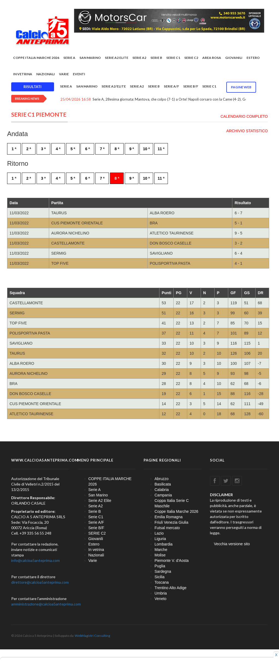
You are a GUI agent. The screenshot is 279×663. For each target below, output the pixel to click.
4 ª (58, 149)
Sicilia (160, 577)
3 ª (43, 149)
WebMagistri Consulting (92, 636)
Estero (253, 58)
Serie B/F (190, 86)
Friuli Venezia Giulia (171, 522)
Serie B (156, 58)
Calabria (162, 489)
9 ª (131, 149)
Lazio (159, 533)
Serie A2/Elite (114, 86)
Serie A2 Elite (116, 58)
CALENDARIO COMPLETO (244, 116)
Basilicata (163, 484)
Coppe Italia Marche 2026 (176, 511)
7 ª (102, 149)
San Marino (90, 58)
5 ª (72, 149)
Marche (161, 549)
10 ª (146, 149)
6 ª (87, 149)
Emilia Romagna (169, 517)
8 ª (117, 149)
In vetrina (22, 74)
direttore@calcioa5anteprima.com (40, 582)
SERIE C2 (191, 58)
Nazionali (45, 74)
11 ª (161, 149)
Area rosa (211, 58)
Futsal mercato (167, 528)
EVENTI (79, 74)
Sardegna (163, 571)
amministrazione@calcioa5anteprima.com (46, 604)
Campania (163, 495)
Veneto (161, 598)
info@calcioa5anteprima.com (35, 560)
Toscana (162, 582)
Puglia (160, 566)
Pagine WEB (241, 87)
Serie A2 (139, 58)
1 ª (14, 149)
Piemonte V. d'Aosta (172, 560)
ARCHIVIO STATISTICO (247, 131)
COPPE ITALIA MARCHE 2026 (36, 58)
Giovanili (233, 58)
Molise (160, 555)
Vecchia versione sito (232, 544)
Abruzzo (161, 479)
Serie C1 (173, 58)
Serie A (69, 58)
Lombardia (164, 544)
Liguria (160, 539)
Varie (64, 74)
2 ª (28, 149)
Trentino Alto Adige (170, 588)
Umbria (161, 593)
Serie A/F (171, 86)
